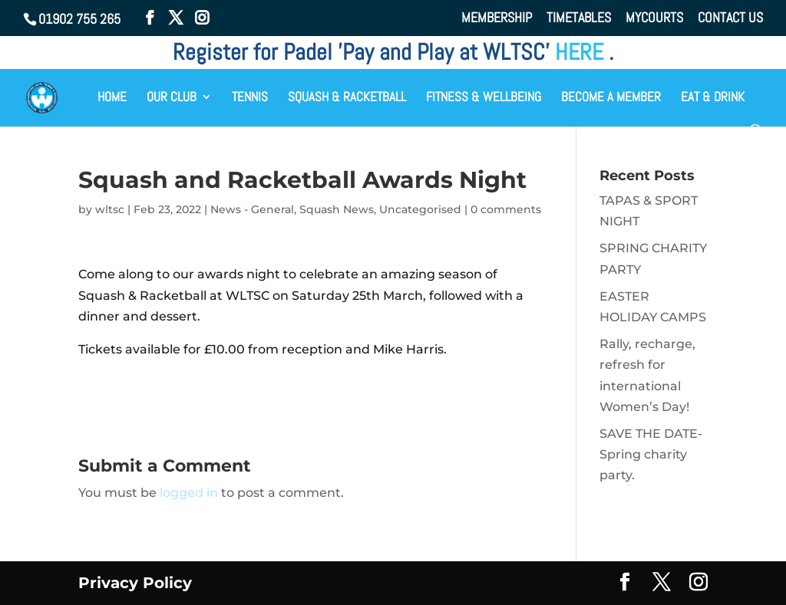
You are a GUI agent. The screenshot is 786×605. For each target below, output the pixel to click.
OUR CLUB (171, 98)
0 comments (506, 209)
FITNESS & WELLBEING (483, 98)
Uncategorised (420, 209)
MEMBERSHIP (496, 18)
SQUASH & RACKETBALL (347, 98)
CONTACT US (730, 18)
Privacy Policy (135, 583)
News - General (252, 209)
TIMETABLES (579, 18)
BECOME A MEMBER (611, 98)
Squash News (336, 209)
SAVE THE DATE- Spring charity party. (650, 454)
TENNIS (250, 98)
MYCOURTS (654, 18)
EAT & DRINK (713, 98)
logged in (189, 492)
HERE (582, 52)
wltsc (109, 209)
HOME (112, 98)
